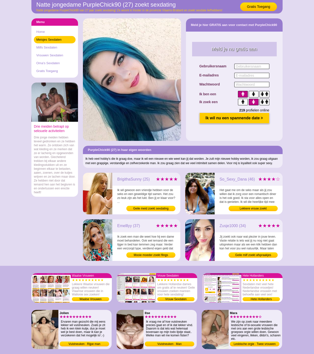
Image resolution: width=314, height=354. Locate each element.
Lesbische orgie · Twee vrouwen (254, 344)
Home (40, 32)
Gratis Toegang (258, 7)
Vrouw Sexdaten (176, 299)
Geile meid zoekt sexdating (151, 208)
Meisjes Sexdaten (49, 39)
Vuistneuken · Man (169, 344)
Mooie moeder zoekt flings (151, 255)
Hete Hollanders (261, 299)
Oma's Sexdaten (48, 63)
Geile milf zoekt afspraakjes (253, 255)
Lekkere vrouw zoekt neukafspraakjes (253, 209)
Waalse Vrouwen (90, 299)
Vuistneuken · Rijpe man (84, 344)
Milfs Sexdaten (46, 47)
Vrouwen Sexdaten (49, 55)
